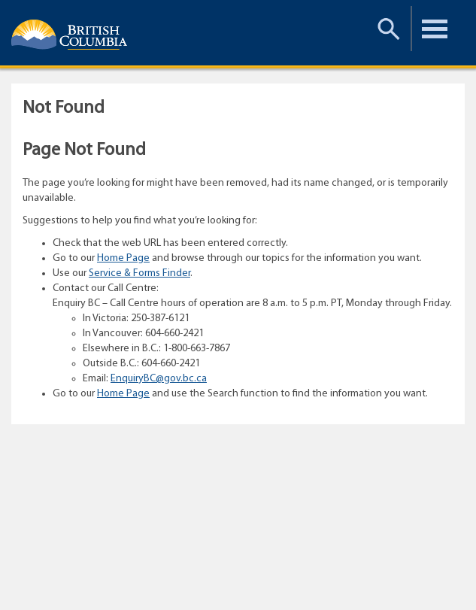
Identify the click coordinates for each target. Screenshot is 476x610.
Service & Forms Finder (139, 273)
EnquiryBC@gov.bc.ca (159, 378)
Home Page (123, 258)
